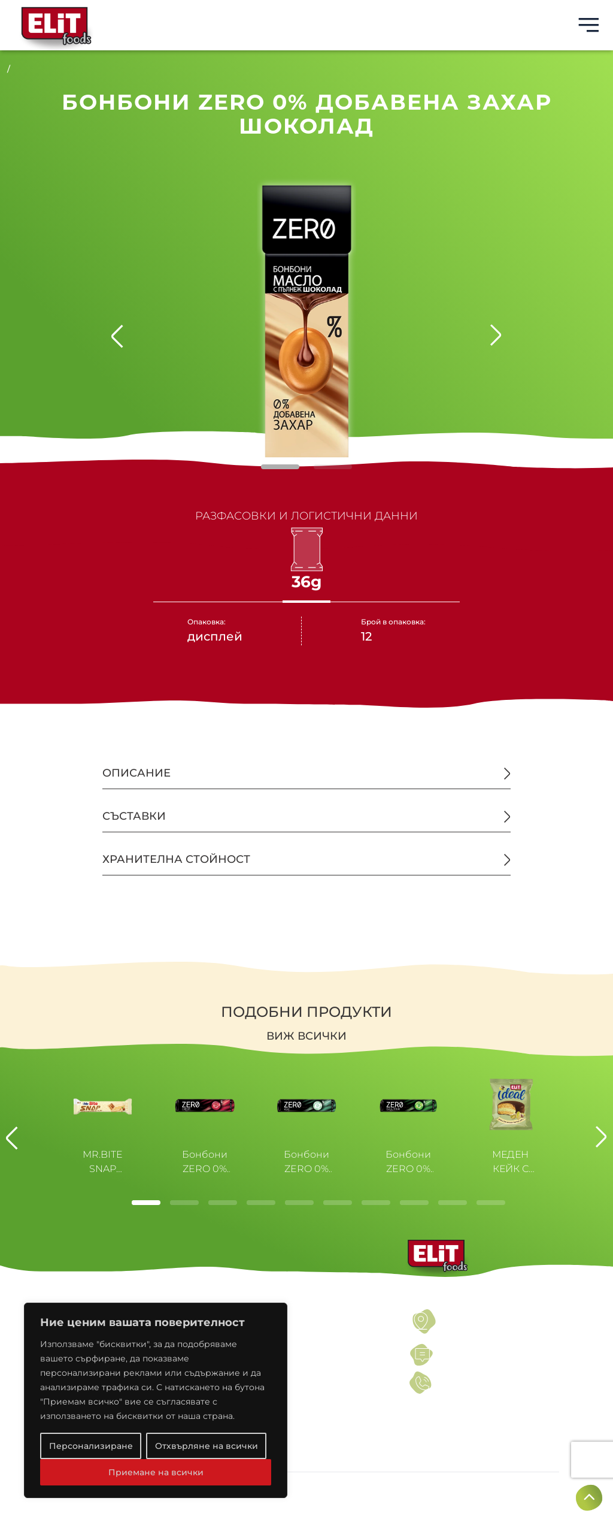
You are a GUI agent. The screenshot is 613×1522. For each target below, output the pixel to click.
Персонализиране (91, 1446)
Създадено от (516, 1491)
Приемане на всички (156, 1472)
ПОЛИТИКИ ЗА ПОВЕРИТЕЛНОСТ (318, 1329)
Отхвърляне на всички (206, 1446)
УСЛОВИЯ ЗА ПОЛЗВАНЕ (299, 1314)
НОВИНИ (264, 1344)
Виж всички (306, 1036)
